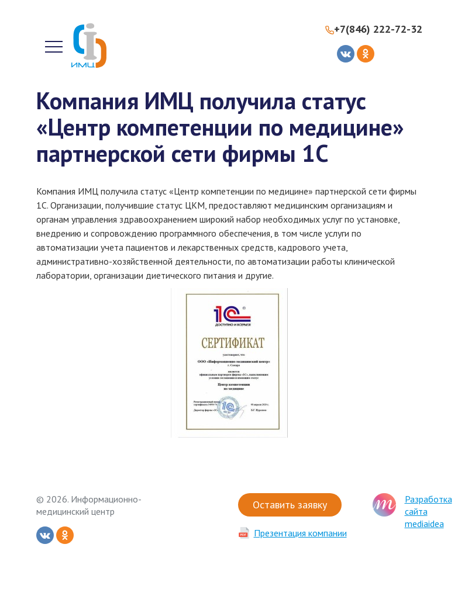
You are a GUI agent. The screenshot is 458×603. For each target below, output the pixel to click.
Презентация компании (300, 533)
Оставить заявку (290, 504)
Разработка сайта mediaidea (428, 511)
